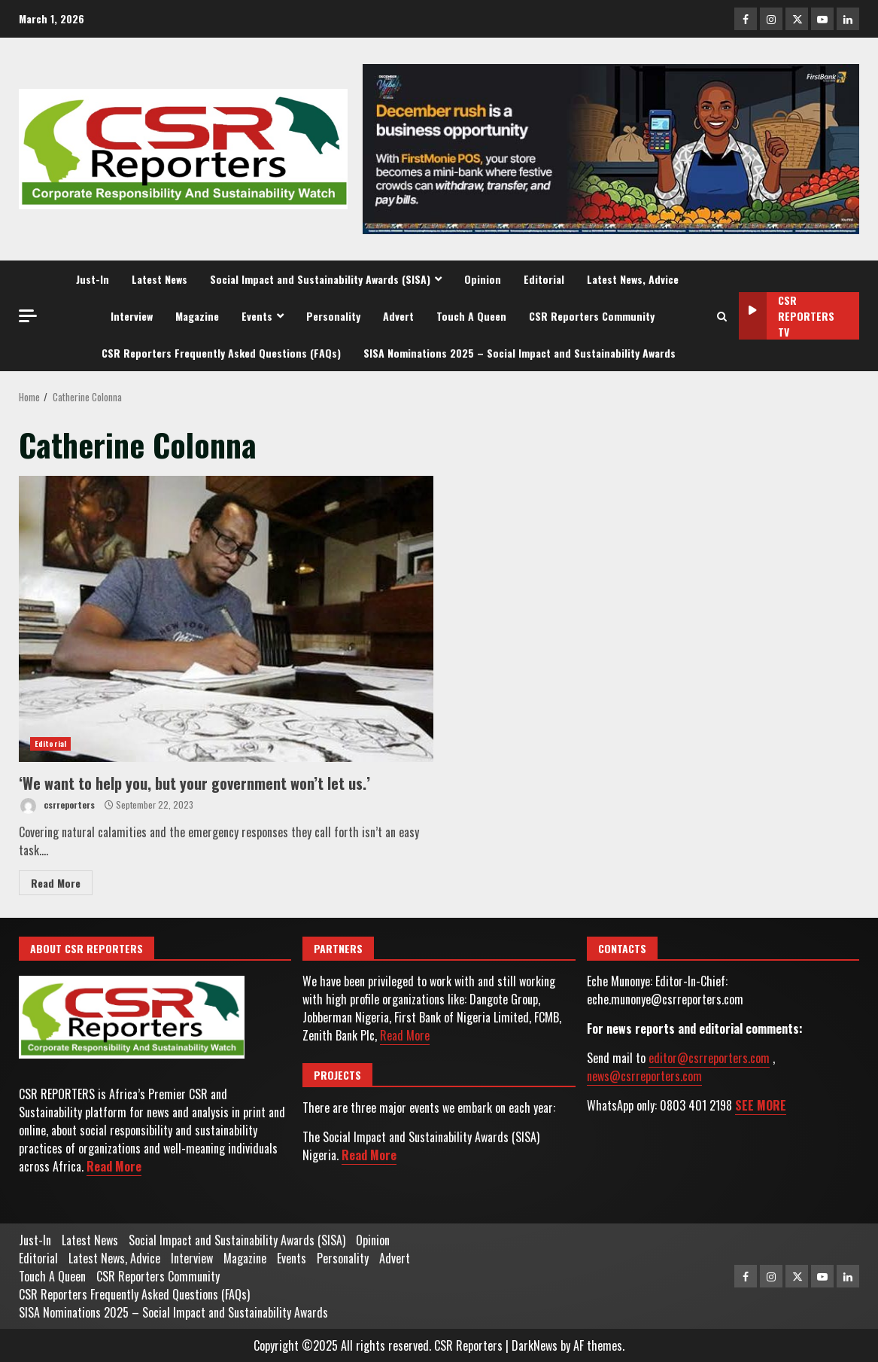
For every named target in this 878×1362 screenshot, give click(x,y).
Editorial (544, 279)
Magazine (197, 316)
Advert (398, 316)
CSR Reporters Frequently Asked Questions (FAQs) (221, 353)
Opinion (482, 279)
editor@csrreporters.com (709, 1058)
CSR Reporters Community (592, 316)
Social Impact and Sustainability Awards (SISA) (320, 279)
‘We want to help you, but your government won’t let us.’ (226, 619)
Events (257, 316)
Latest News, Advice (633, 279)
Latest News (159, 279)
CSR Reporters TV (786, 316)
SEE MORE (760, 1105)
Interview (132, 316)
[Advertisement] (611, 148)
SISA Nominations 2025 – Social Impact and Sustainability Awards (519, 353)
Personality (333, 316)
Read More (56, 883)
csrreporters (57, 806)
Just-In (92, 279)
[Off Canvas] (28, 315)
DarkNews (534, 1345)
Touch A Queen (471, 316)
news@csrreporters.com (644, 1076)
